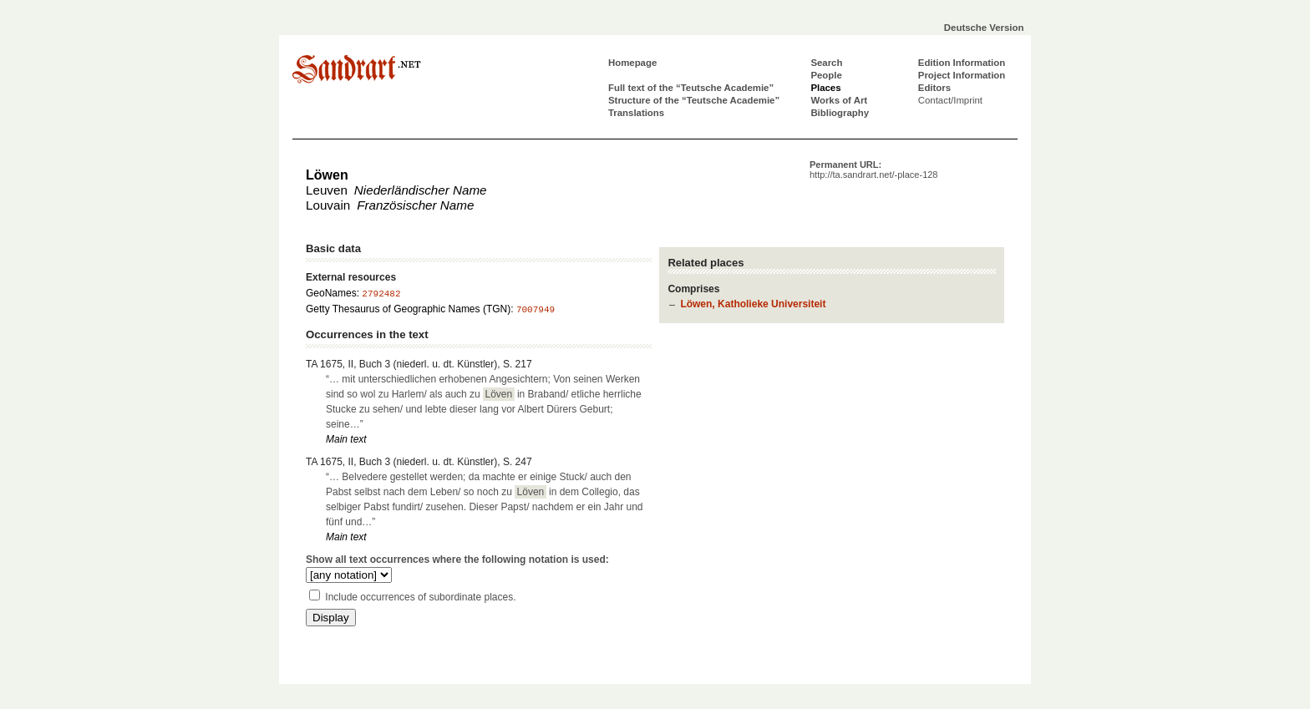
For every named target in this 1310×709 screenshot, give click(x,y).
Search (826, 63)
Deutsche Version (984, 28)
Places (825, 88)
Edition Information (961, 63)
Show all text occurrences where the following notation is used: (457, 559)
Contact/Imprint (950, 100)
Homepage (632, 63)
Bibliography (839, 113)
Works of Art (838, 100)
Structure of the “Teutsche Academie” (693, 100)
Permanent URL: (873, 170)
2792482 (381, 294)
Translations (636, 113)
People (825, 75)
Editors (934, 88)
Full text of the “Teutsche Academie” (691, 88)
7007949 (535, 310)
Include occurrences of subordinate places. (420, 597)
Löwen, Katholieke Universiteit (752, 304)
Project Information (961, 75)
